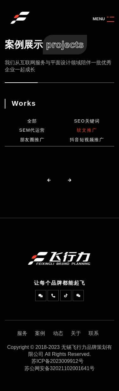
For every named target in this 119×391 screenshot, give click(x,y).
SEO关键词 (87, 120)
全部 (32, 120)
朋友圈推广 (32, 139)
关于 (76, 333)
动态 (58, 333)
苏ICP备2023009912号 (57, 361)
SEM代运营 (32, 130)
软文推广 (87, 130)
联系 (94, 333)
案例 (40, 333)
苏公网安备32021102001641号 (59, 368)
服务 (22, 333)
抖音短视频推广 (87, 139)
